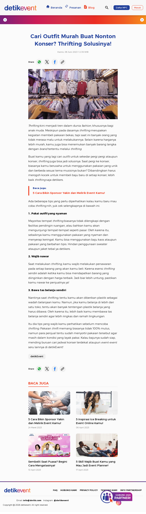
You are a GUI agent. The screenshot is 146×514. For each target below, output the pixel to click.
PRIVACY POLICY (89, 490)
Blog (89, 7)
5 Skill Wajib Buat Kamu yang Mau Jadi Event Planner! (95, 463)
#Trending (14, 19)
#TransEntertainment (86, 19)
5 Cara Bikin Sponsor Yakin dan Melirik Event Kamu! (69, 193)
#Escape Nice (60, 19)
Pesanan (73, 7)
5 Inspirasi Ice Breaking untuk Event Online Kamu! (96, 421)
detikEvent (36, 356)
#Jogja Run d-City (36, 19)
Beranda (54, 7)
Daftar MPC (121, 7)
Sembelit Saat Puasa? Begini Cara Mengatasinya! (47, 463)
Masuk (137, 7)
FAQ (55, 490)
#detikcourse (113, 19)
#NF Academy (134, 19)
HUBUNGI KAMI (68, 490)
